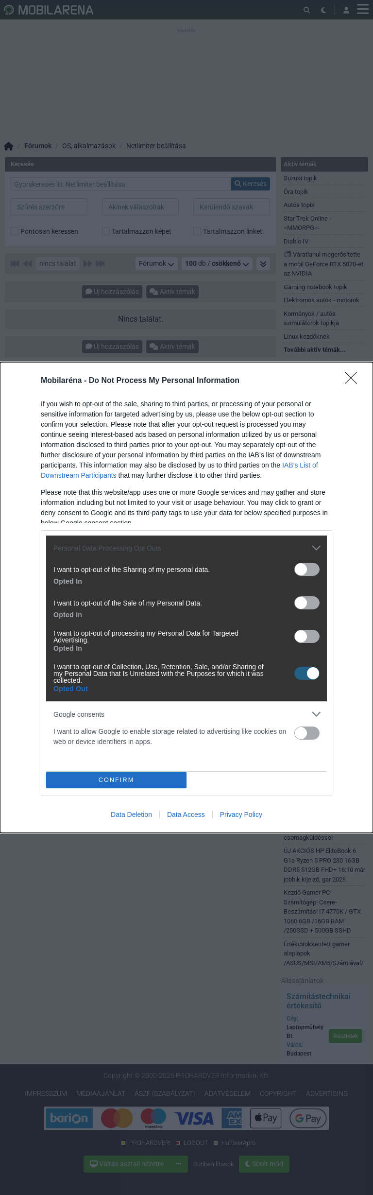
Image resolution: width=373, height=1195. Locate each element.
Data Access (186, 814)
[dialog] (186, 597)
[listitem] (186, 548)
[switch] (307, 569)
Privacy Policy (241, 814)
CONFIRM (116, 780)
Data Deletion (131, 814)
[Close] (354, 381)
